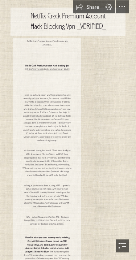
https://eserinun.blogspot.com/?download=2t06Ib (48, 69)
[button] (87, 6)
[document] (68, 130)
